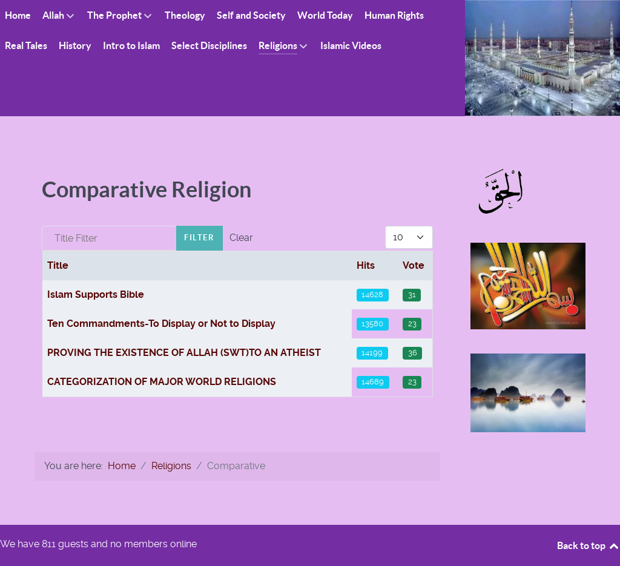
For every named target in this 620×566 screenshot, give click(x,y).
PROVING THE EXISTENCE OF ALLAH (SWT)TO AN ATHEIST (184, 352)
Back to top (588, 545)
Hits (366, 265)
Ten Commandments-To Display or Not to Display (161, 323)
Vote (413, 265)
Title (57, 265)
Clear (241, 237)
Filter (199, 237)
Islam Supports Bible (95, 294)
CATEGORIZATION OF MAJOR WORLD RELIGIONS (161, 381)
